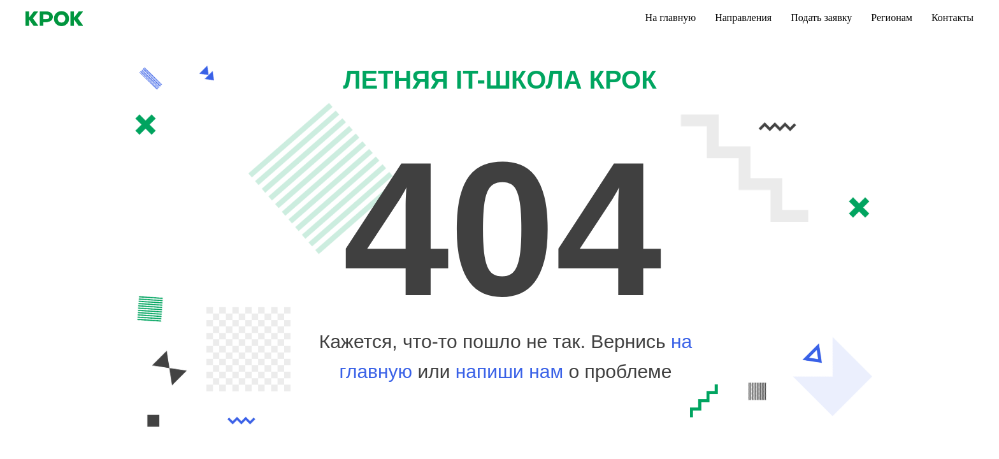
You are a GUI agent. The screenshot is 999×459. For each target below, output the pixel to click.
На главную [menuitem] (670, 17)
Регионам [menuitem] (891, 17)
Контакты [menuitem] (952, 17)
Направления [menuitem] (743, 17)
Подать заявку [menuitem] (821, 17)
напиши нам (512, 371)
